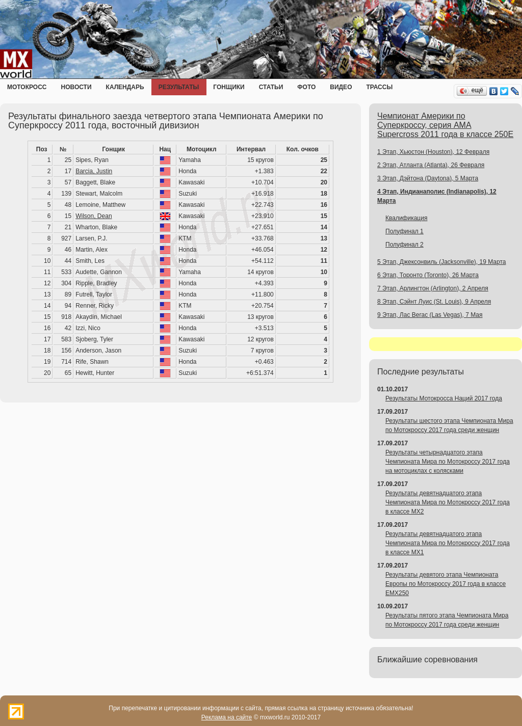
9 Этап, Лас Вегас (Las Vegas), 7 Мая (430, 314)
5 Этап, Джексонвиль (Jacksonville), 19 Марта (441, 261)
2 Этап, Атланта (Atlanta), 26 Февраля (430, 165)
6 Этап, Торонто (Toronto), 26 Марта (428, 275)
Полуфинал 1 (404, 231)
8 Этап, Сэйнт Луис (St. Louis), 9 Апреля (434, 301)
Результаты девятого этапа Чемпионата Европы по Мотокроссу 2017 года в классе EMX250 (445, 584)
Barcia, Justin (93, 171)
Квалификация (406, 218)
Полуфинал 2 (404, 244)
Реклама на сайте (226, 717)
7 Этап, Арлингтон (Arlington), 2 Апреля (432, 288)
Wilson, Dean (93, 216)
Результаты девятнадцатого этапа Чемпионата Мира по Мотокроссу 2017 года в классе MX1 (447, 543)
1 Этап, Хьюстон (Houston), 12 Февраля (433, 151)
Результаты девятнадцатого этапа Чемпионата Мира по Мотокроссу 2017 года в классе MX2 (447, 502)
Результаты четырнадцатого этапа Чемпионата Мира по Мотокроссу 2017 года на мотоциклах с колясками (447, 461)
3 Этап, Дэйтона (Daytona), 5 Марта (427, 178)
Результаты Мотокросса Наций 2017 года (443, 398)
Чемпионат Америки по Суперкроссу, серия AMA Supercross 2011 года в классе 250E (445, 125)
